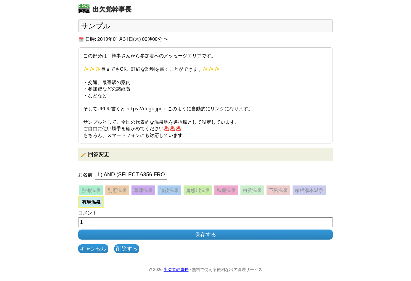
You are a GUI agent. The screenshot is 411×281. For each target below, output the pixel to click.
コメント (87, 212)
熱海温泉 (91, 190)
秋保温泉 (226, 190)
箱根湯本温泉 (309, 190)
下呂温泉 (278, 190)
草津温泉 (143, 190)
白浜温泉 (252, 190)
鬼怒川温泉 (198, 190)
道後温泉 (169, 190)
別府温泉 (117, 190)
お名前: (86, 174)
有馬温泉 (91, 202)
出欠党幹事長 (176, 269)
